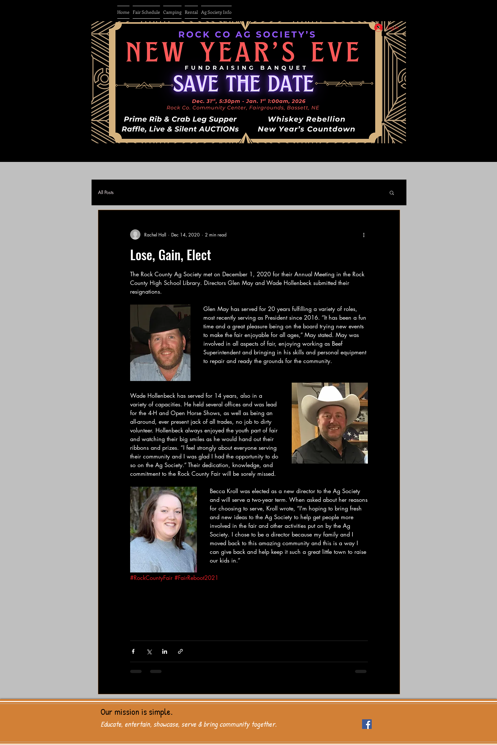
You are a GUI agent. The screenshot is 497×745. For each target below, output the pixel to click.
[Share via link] (180, 651)
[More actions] (364, 234)
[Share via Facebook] (133, 651)
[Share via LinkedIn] (165, 651)
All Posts (106, 192)
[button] (392, 193)
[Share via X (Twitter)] (149, 651)
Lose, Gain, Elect (170, 254)
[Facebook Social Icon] (367, 724)
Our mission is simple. (137, 711)
